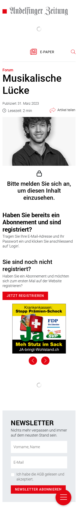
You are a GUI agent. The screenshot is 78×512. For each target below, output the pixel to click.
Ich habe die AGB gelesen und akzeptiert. (40, 476)
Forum (7, 70)
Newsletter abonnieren (38, 489)
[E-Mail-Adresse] (39, 462)
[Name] (39, 447)
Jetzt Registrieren (25, 296)
